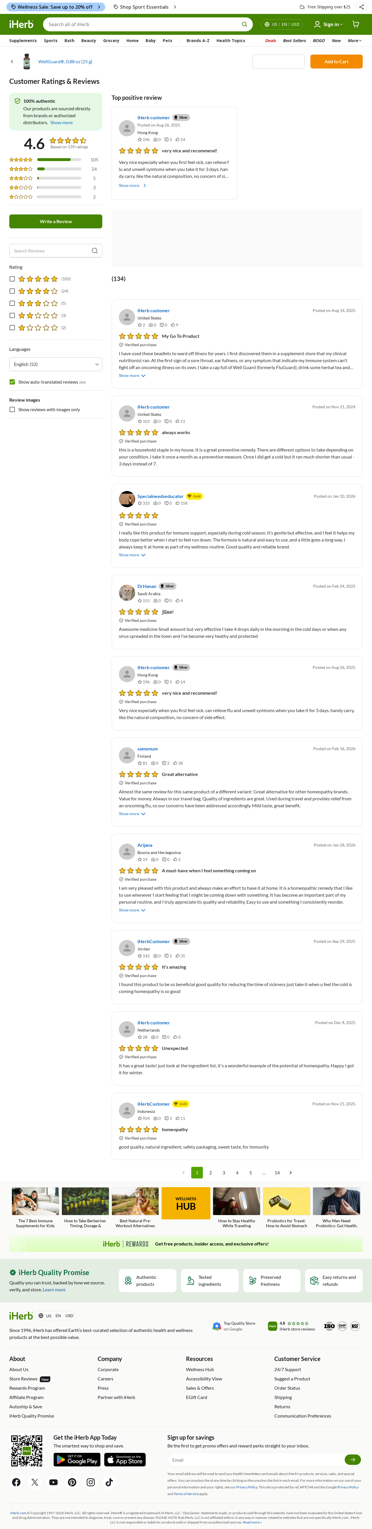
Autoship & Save (25, 1390)
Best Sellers (294, 40)
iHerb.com (18, 1496)
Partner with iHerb (116, 1381)
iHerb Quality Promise (31, 1399)
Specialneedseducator (160, 496)
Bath (69, 40)
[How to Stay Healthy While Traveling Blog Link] (236, 1191)
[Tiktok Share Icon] (109, 1466)
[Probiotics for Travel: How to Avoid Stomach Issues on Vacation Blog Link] (286, 1192)
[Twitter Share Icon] (35, 1466)
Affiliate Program (26, 1381)
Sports (51, 40)
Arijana (144, 828)
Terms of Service (186, 1477)
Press (103, 1371)
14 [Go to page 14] (277, 1156)
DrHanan (146, 578)
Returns (282, 1390)
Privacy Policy (348, 1471)
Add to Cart (336, 61)
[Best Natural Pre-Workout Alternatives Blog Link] (135, 1191)
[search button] (244, 24)
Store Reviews (29, 1363)
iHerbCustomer (153, 925)
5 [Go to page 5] (250, 1156)
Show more (133, 185)
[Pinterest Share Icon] (72, 1466)
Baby (151, 40)
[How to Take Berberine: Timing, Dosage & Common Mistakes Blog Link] (85, 1192)
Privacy (226, 1516)
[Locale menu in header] (286, 24)
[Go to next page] (290, 1156)
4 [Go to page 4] (237, 1156)
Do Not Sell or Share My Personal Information (272, 1516)
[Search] (148, 24)
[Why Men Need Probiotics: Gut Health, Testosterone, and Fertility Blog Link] (336, 1192)
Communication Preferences (302, 1399)
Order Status (287, 1371)
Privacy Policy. (247, 1471)
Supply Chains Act (117, 1516)
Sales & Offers (200, 1371)
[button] (361, 7)
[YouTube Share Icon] (53, 1466)
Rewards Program (27, 1371)
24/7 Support (287, 1353)
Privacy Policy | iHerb (81, 1516)
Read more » (252, 1506)
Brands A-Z (198, 40)
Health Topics (231, 40)
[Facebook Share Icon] (16, 1466)
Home (132, 40)
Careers (105, 1362)
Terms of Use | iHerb (156, 1516)
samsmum (147, 740)
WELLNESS (186, 1188)
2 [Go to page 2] (210, 1156)
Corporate (108, 1353)
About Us (18, 1353)
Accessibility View (204, 1362)
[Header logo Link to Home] (21, 24)
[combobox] (55, 364)
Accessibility (186, 1516)
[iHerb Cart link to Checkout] (356, 24)
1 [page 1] (197, 1156)
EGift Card (196, 1381)
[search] (95, 251)
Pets (167, 40)
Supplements (23, 40)
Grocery (111, 40)
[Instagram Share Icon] (90, 1466)
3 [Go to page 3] (224, 1156)
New (336, 40)
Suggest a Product (292, 1362)
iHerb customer (153, 117)
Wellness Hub (200, 1353)
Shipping (283, 1381)
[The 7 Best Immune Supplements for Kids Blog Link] (35, 1191)
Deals (270, 40)
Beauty (88, 40)
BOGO (319, 40)
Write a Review (55, 221)
